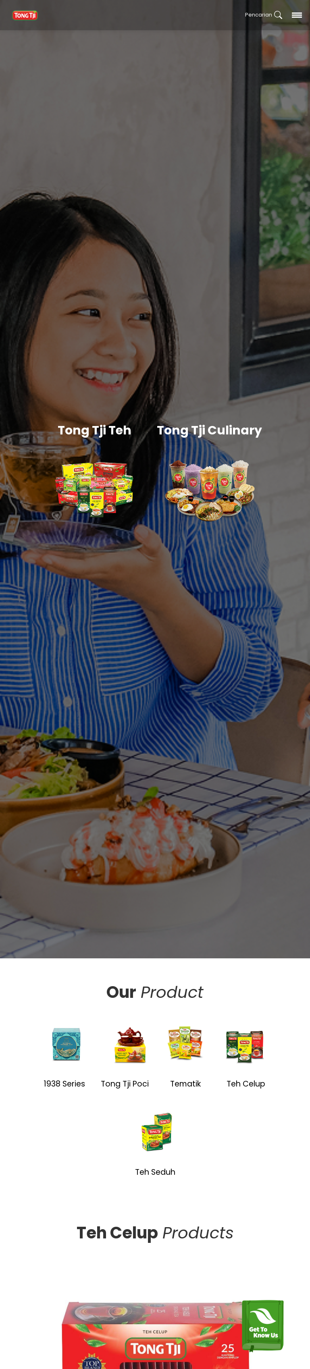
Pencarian (264, 15)
